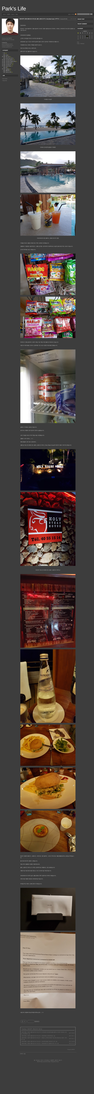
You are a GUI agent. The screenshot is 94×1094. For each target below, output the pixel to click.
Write (17, 14)
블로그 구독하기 (71, 14)
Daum (49, 1086)
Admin (12, 14)
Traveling (24, 1054)
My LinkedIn (5, 78)
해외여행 (30, 1054)
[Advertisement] (47, 1027)
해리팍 (38, 1086)
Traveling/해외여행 (63, 19)
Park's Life (14, 9)
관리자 (56, 1085)
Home (4, 14)
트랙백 (21, 1079)
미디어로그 (46, 1085)
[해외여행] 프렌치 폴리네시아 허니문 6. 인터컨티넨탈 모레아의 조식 (38, 1066)
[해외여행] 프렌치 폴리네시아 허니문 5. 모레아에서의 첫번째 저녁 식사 (39, 1068)
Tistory (57, 1086)
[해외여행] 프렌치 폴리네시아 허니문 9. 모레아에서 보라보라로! (37, 1061)
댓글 (24, 1079)
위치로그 (38, 1085)
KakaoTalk (5, 80)
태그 (42, 1085)
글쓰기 (60, 1085)
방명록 (8, 14)
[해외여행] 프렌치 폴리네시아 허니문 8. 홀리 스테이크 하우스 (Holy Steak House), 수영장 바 (39, 19)
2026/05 (85, 31)
